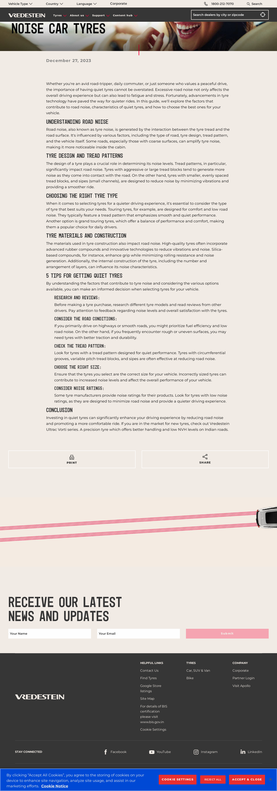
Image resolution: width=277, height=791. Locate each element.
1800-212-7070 (219, 4)
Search (257, 4)
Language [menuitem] (87, 4)
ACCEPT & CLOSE (247, 779)
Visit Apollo (241, 686)
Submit (227, 633)
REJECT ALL (212, 779)
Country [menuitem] (54, 4)
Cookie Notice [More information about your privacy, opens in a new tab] (54, 786)
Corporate (118, 3)
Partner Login (243, 678)
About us (77, 15)
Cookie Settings (153, 729)
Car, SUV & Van (198, 670)
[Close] (270, 779)
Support (98, 15)
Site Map (147, 699)
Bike (190, 678)
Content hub (123, 15)
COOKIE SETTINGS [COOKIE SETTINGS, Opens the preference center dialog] (177, 779)
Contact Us (149, 670)
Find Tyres (148, 678)
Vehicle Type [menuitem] (20, 4)
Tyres (57, 15)
